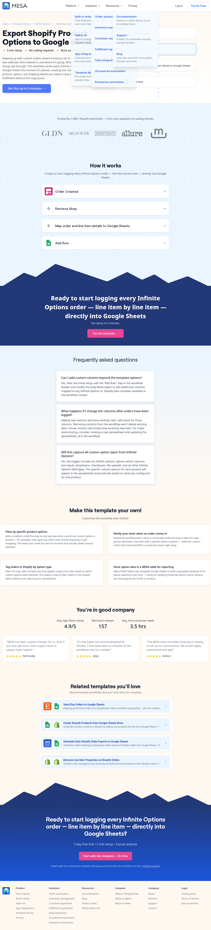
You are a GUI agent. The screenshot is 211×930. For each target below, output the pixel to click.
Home (5, 23)
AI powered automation (62, 917)
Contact (152, 908)
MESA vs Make (123, 903)
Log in (179, 5)
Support (152, 903)
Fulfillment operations (61, 908)
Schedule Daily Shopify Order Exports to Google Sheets (95, 741)
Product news (89, 903)
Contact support (151, 866)
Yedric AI (20, 903)
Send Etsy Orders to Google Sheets (84, 704)
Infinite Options (42, 23)
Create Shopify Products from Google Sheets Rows (93, 723)
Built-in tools (23, 898)
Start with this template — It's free (105, 856)
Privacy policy (188, 893)
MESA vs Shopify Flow (126, 893)
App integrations (25, 908)
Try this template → (105, 333)
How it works (23, 893)
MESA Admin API (91, 908)
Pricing (19, 917)
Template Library (22, 23)
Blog (84, 898)
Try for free (198, 5)
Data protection (189, 903)
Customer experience (60, 903)
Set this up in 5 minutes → (26, 88)
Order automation (59, 893)
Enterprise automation (61, 922)
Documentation (90, 893)
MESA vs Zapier (123, 898)
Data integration (58, 912)
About (151, 893)
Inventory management (62, 898)
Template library (24, 912)
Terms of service (190, 898)
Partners (152, 898)
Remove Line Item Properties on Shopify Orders (91, 760)
